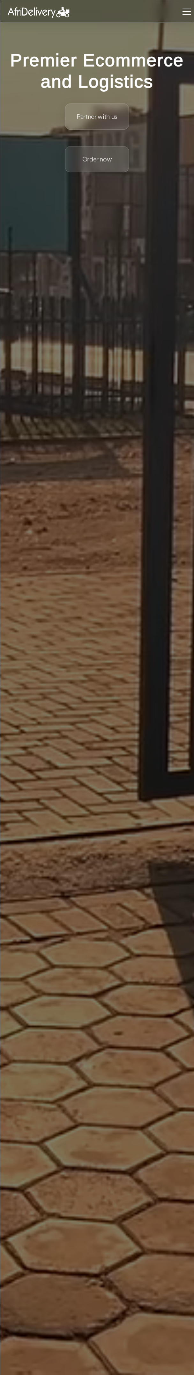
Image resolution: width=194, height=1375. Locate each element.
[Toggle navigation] (187, 11)
